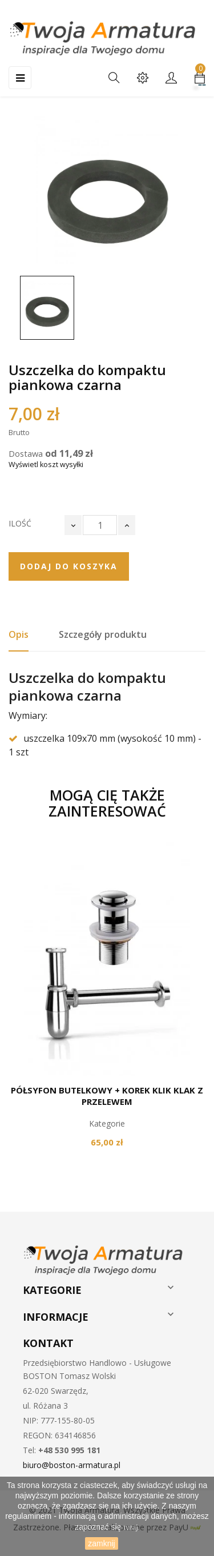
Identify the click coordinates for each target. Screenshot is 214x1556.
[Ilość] (100, 525)
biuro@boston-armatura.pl (71, 1464)
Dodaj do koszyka (69, 566)
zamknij (101, 1543)
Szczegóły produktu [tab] (103, 634)
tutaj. (132, 1527)
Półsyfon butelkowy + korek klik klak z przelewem (107, 1095)
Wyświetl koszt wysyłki (46, 464)
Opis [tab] (19, 634)
